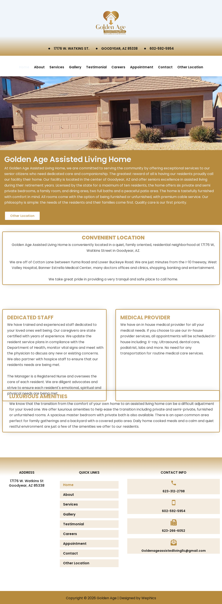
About (39, 65)
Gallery (75, 65)
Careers (118, 65)
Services (56, 65)
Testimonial (96, 65)
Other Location (190, 65)
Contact (165, 65)
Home (24, 65)
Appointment (141, 65)
